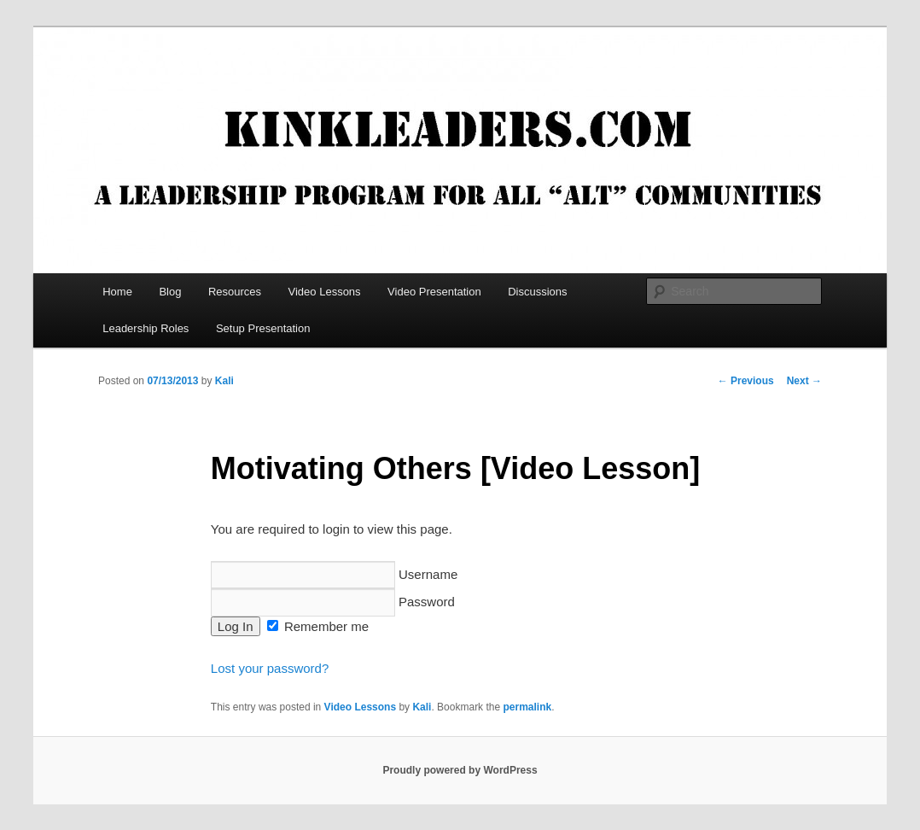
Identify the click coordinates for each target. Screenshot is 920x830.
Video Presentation (434, 291)
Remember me (318, 626)
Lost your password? (270, 668)
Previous (746, 381)
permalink (527, 707)
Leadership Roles (145, 328)
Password (333, 601)
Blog (170, 291)
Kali (224, 381)
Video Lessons (324, 291)
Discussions (537, 291)
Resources (234, 291)
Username (334, 574)
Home (117, 291)
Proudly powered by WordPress (459, 770)
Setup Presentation (263, 328)
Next (804, 381)
